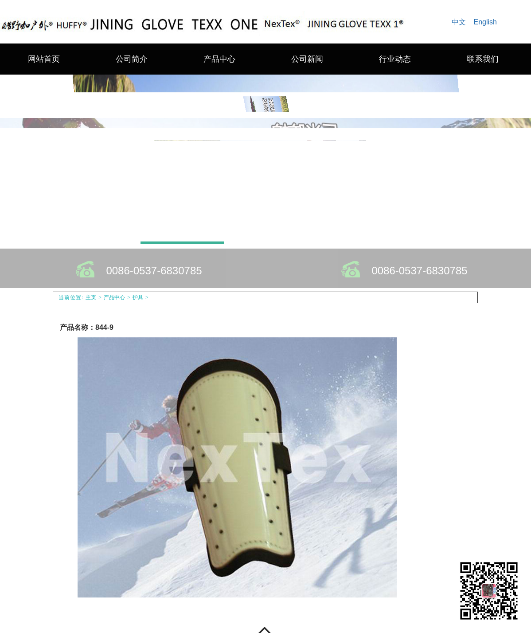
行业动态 (395, 59)
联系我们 (483, 59)
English (485, 22)
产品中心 (219, 59)
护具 (138, 297)
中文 (459, 22)
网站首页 (44, 59)
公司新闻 (307, 59)
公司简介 (132, 59)
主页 (91, 297)
